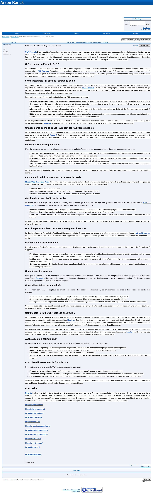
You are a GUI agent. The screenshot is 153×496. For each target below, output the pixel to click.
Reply (137, 39)
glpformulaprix (7, 45)
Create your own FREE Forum (71, 489)
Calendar (136, 33)
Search (76, 33)
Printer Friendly (145, 39)
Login (147, 24)
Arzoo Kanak (5, 37)
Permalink (135, 45)
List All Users (46, 33)
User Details (106, 33)
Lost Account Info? (145, 29)
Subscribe (147, 479)
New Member (146, 28)
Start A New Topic (127, 39)
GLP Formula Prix (145, 466)
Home (17, 33)
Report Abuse (76, 491)
